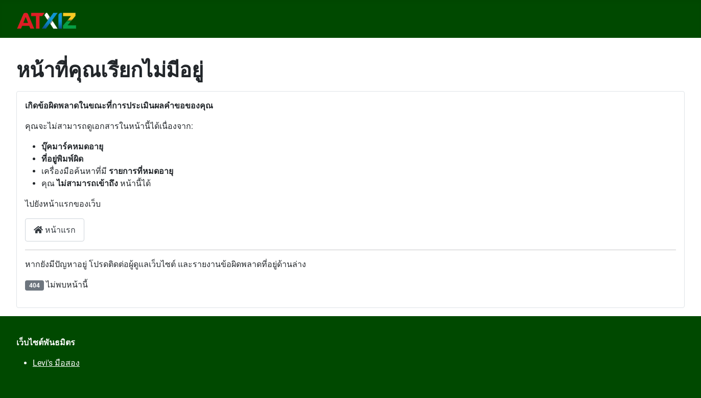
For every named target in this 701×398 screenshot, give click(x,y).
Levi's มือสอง (56, 363)
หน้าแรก (55, 230)
